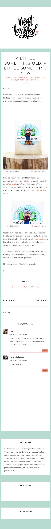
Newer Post (9, 300)
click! (26, 181)
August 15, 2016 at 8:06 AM (18, 334)
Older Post (42, 300)
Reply (45, 350)
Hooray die (12, 184)
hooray (28, 77)
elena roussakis (14, 77)
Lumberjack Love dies (28, 80)
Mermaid (38, 239)
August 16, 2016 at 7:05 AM (18, 360)
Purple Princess (16, 357)
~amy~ (12, 331)
